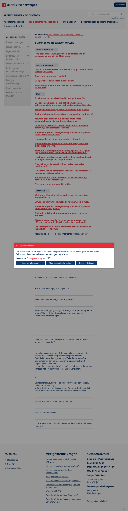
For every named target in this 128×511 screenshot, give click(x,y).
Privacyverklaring (34, 258)
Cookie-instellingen (86, 263)
